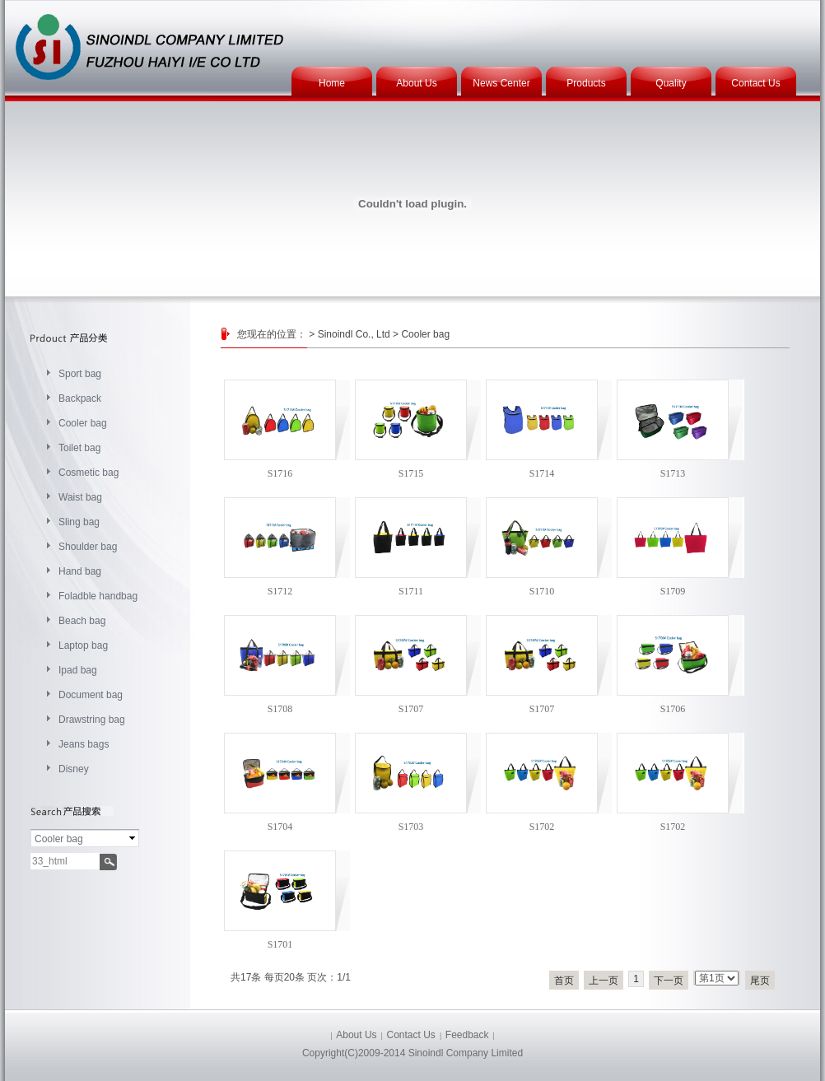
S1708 (280, 709)
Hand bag (79, 571)
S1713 (673, 473)
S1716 (280, 473)
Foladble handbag (98, 596)
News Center (501, 83)
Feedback (467, 1035)
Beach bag (81, 621)
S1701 (280, 944)
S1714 (542, 473)
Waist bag (80, 497)
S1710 (542, 591)
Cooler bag (82, 423)
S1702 (542, 826)
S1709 (673, 591)
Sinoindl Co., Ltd (354, 334)
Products (585, 83)
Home (332, 83)
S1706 (673, 709)
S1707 (411, 709)
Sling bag (79, 522)
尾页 (760, 980)
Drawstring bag (91, 719)
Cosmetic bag (88, 472)
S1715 (411, 473)
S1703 (411, 826)
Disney (73, 769)
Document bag (90, 695)
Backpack (79, 398)
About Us (416, 83)
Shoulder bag (87, 546)
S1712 (280, 591)
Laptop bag (83, 645)
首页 (564, 980)
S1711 (411, 591)
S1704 (280, 826)
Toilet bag (79, 448)
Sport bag (79, 374)
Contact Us (755, 83)
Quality (670, 83)
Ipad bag (77, 670)
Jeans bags (83, 744)
